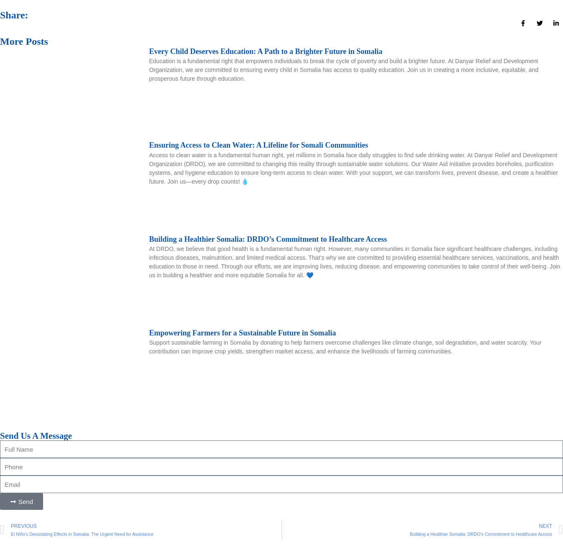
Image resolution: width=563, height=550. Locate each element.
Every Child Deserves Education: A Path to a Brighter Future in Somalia (266, 51)
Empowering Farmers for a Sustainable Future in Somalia (242, 333)
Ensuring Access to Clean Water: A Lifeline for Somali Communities (259, 145)
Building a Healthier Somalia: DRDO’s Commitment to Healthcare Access (268, 239)
